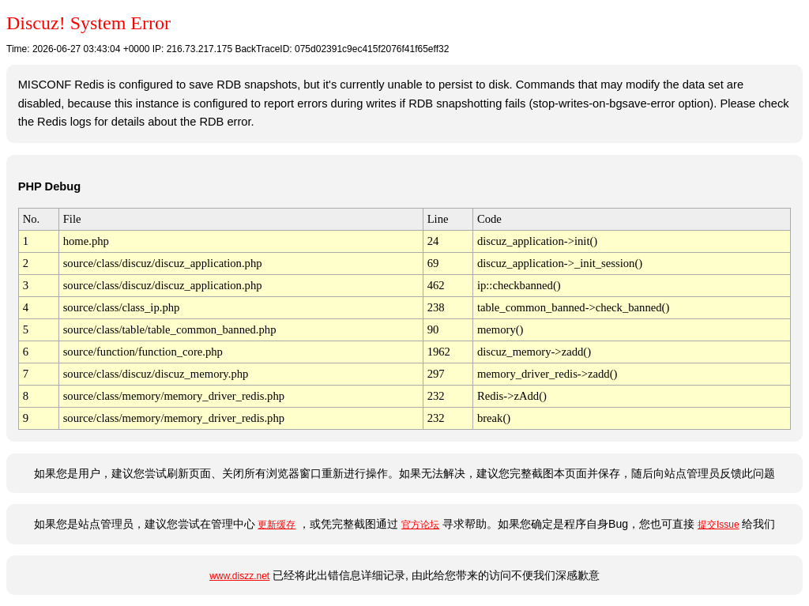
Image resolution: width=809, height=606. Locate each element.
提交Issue (718, 524)
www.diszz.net (239, 576)
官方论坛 (420, 524)
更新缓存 (276, 524)
